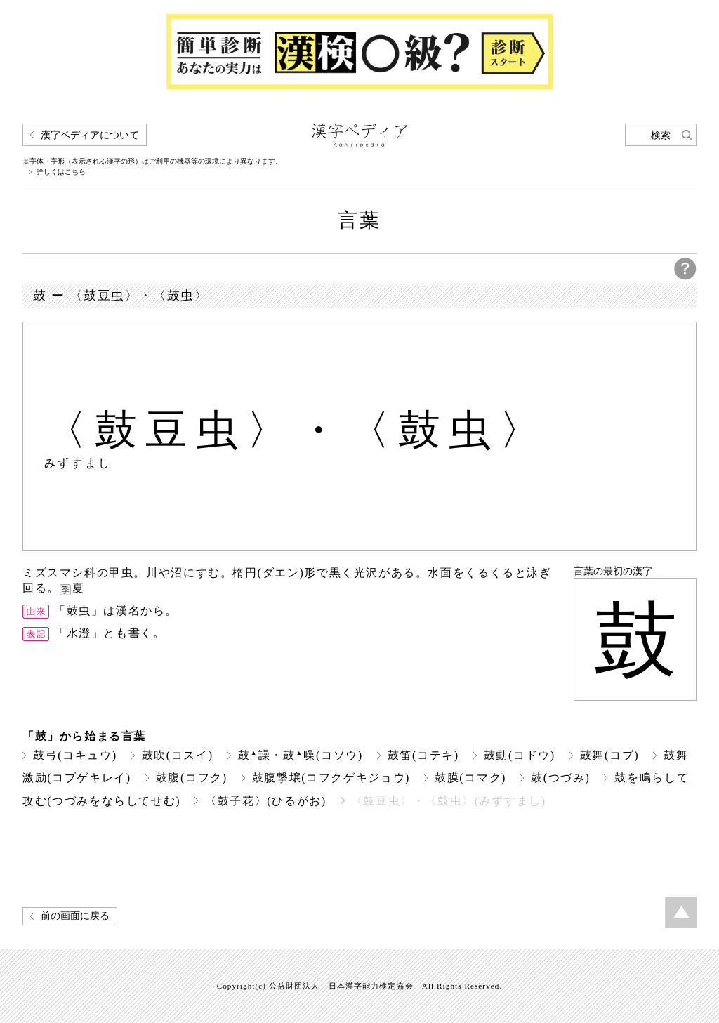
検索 (661, 135)
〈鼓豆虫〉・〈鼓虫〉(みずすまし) (448, 801)
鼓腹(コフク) (191, 778)
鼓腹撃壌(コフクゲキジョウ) (331, 778)
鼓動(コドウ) (519, 755)
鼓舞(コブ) (609, 755)
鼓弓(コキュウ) (75, 755)
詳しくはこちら (61, 172)
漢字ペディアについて (90, 135)
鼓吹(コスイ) (177, 755)
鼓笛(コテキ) (423, 755)
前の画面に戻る (75, 916)
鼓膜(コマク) (470, 778)
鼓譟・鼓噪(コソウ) (300, 755)
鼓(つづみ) (560, 778)
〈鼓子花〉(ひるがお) (265, 801)
